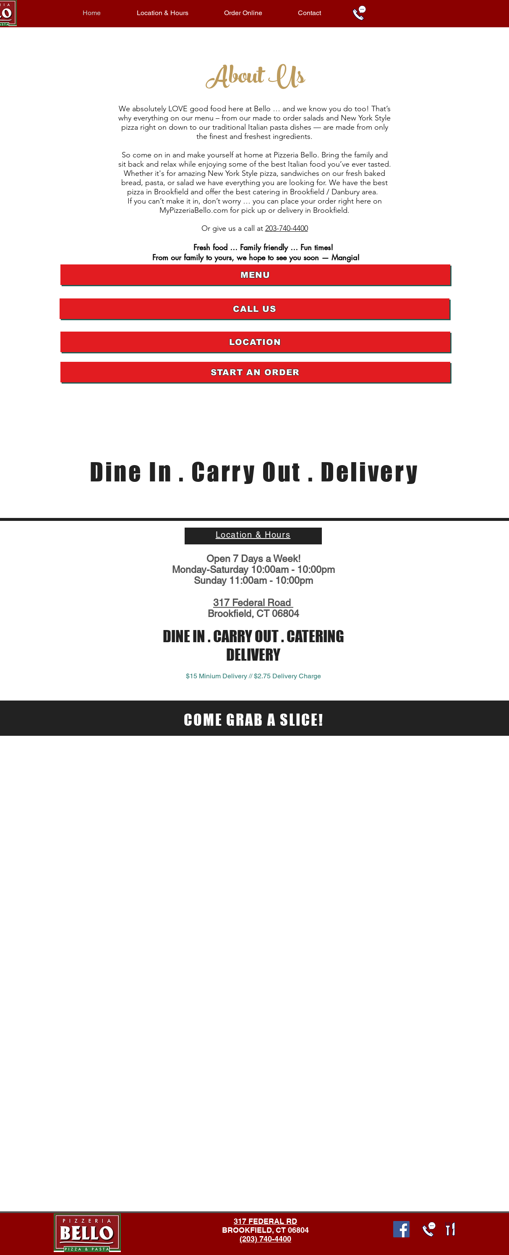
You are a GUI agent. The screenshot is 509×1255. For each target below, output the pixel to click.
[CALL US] (254, 308)
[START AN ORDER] (255, 372)
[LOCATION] (255, 342)
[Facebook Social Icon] (401, 1229)
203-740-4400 (286, 228)
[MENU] (255, 274)
